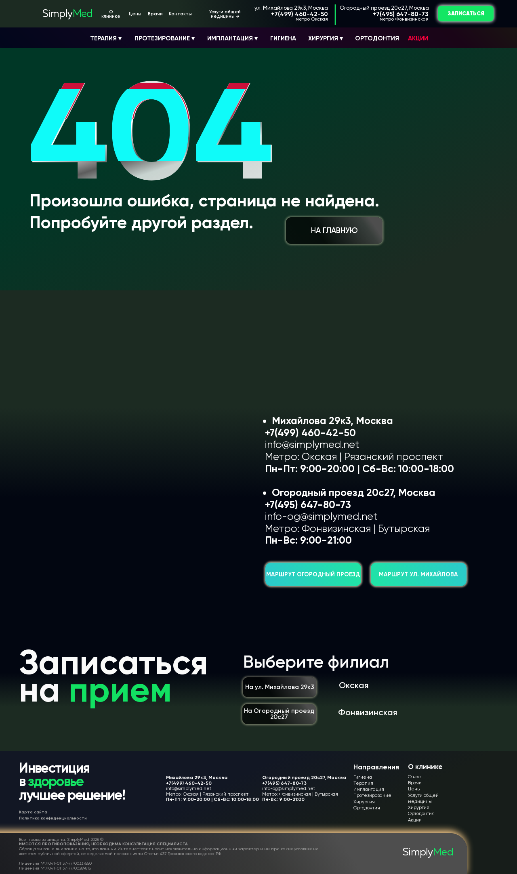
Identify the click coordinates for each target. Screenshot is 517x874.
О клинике (110, 14)
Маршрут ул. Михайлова (418, 574)
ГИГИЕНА (283, 38)
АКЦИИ (418, 38)
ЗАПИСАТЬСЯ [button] (466, 13)
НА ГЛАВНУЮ (334, 230)
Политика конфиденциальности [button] (53, 818)
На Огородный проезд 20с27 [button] (279, 714)
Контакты (180, 14)
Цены (135, 14)
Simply (67, 14)
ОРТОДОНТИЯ (377, 38)
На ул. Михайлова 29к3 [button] (279, 687)
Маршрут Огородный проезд (313, 574)
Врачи (155, 14)
